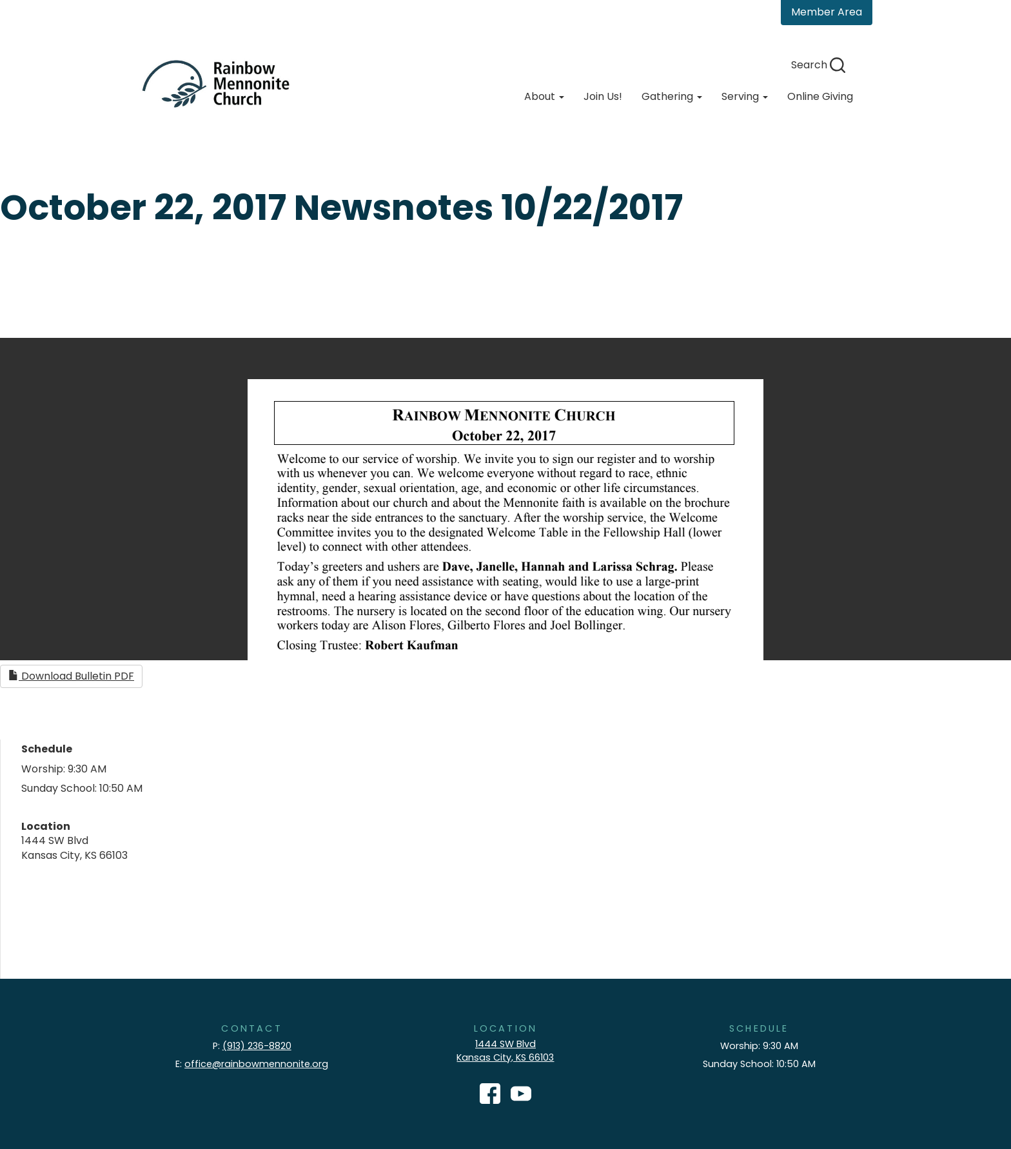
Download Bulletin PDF (71, 676)
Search (818, 64)
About (544, 96)
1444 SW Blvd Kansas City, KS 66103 (505, 1050)
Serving (744, 96)
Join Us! (603, 96)
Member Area (826, 12)
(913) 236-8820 (256, 1045)
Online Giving (820, 96)
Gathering (672, 96)
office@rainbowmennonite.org (256, 1063)
